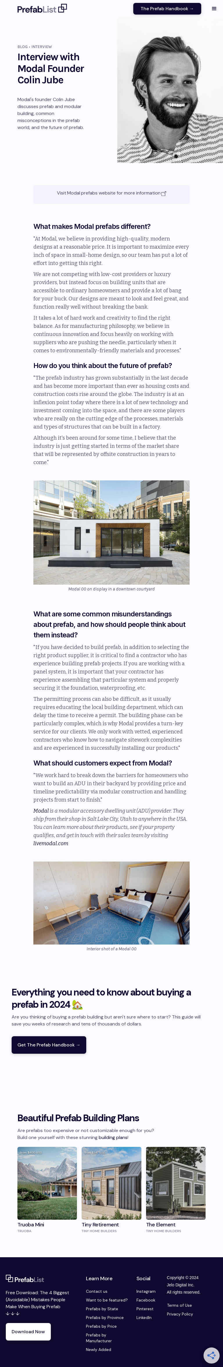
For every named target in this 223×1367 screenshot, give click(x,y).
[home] (42, 8)
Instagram (146, 1291)
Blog (22, 46)
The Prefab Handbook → (167, 9)
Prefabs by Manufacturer (99, 1337)
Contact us (96, 1291)
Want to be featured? (107, 1300)
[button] (214, 8)
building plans (113, 1137)
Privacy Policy (180, 1314)
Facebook (145, 1300)
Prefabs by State (102, 1308)
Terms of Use (179, 1305)
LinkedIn (144, 1317)
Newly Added (98, 1349)
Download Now (28, 1332)
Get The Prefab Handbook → (48, 1045)
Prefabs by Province (105, 1317)
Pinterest (145, 1308)
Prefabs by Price (101, 1326)
